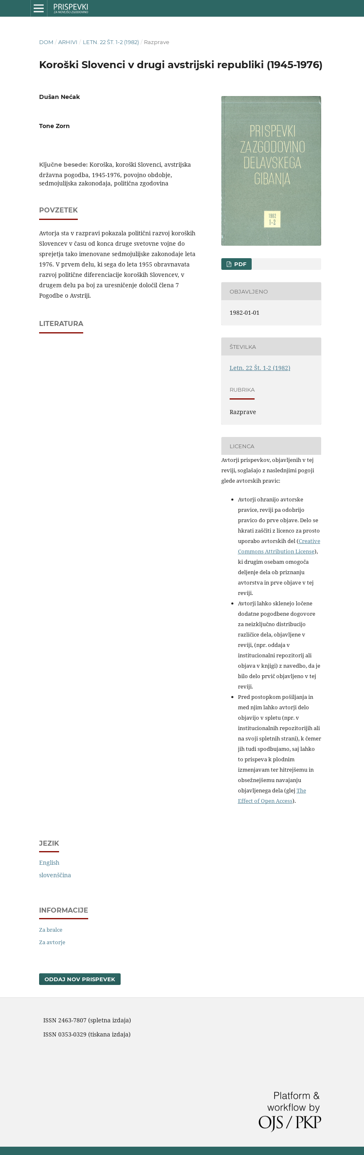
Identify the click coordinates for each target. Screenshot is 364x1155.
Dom (46, 42)
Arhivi (67, 42)
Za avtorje (52, 942)
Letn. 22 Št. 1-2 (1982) (111, 42)
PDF (239, 264)
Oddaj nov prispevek (80, 979)
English (49, 862)
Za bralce (50, 929)
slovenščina (55, 875)
